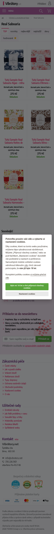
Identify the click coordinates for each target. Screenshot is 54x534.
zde (26, 265)
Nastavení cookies (27, 294)
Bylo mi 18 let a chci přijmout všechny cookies (26, 286)
